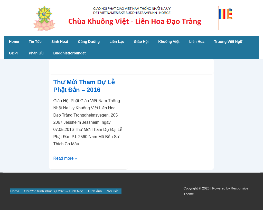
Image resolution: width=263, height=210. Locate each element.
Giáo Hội (141, 42)
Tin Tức (35, 42)
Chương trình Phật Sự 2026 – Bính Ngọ (53, 191)
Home (14, 42)
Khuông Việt (168, 42)
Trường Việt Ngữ (228, 42)
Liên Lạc (116, 42)
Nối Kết (112, 191)
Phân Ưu (36, 53)
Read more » (65, 158)
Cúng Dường (89, 42)
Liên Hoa (196, 42)
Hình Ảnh (95, 191)
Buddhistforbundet (69, 53)
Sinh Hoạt (59, 42)
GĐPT (14, 53)
